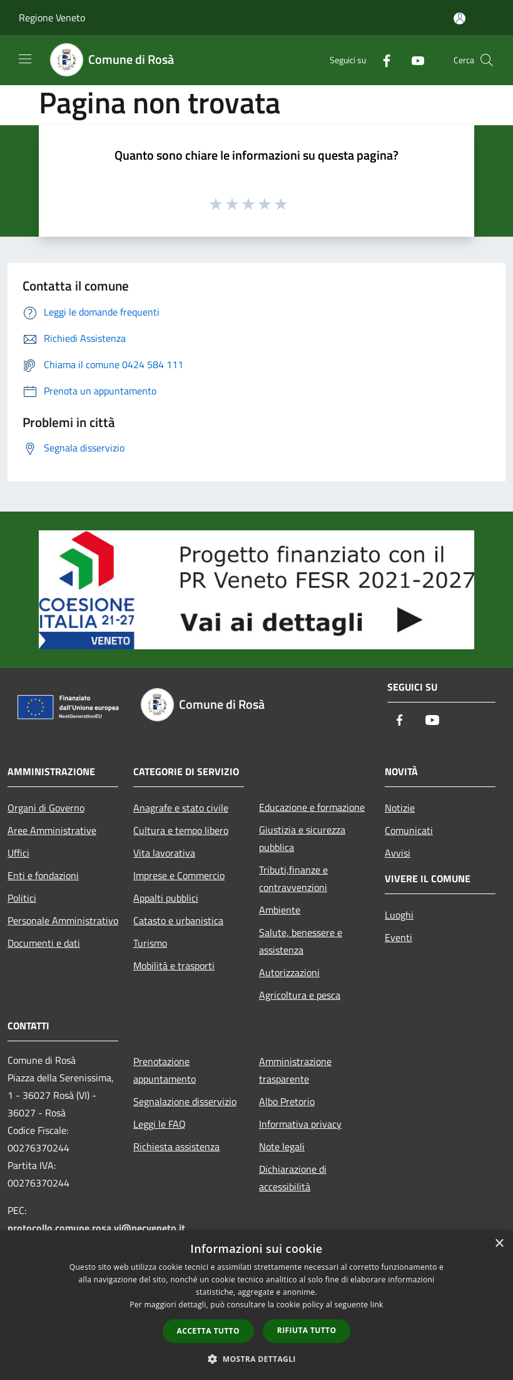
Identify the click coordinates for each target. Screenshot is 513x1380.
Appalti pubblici (165, 897)
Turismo (150, 942)
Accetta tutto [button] (208, 1331)
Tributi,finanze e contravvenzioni (293, 878)
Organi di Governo (46, 807)
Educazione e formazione (312, 807)
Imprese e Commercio (179, 875)
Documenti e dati (44, 942)
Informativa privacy (300, 1123)
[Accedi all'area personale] (459, 18)
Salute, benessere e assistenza (300, 941)
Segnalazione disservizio (184, 1101)
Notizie (400, 807)
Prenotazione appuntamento (164, 1070)
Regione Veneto (52, 17)
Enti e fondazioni (43, 875)
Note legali (282, 1146)
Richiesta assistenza (176, 1146)
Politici (22, 897)
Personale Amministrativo (63, 920)
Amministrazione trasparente (295, 1070)
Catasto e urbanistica (178, 920)
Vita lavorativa (164, 852)
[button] (256, 1358)
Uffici (18, 852)
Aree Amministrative (52, 830)
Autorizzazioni (289, 972)
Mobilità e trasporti (174, 965)
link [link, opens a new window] (376, 1304)
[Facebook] (381, 59)
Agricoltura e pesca (299, 994)
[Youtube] (412, 59)
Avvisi (397, 852)
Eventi (398, 937)
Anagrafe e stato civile (180, 807)
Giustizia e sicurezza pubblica (302, 838)
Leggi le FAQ (159, 1123)
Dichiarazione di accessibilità (293, 1177)
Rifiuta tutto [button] (307, 1330)
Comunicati (409, 830)
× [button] (499, 1244)
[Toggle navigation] (25, 58)
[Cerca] (486, 60)
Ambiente (279, 909)
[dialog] (256, 1305)
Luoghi (399, 914)
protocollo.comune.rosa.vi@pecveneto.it (96, 1227)
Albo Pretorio (287, 1101)
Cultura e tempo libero (180, 830)
